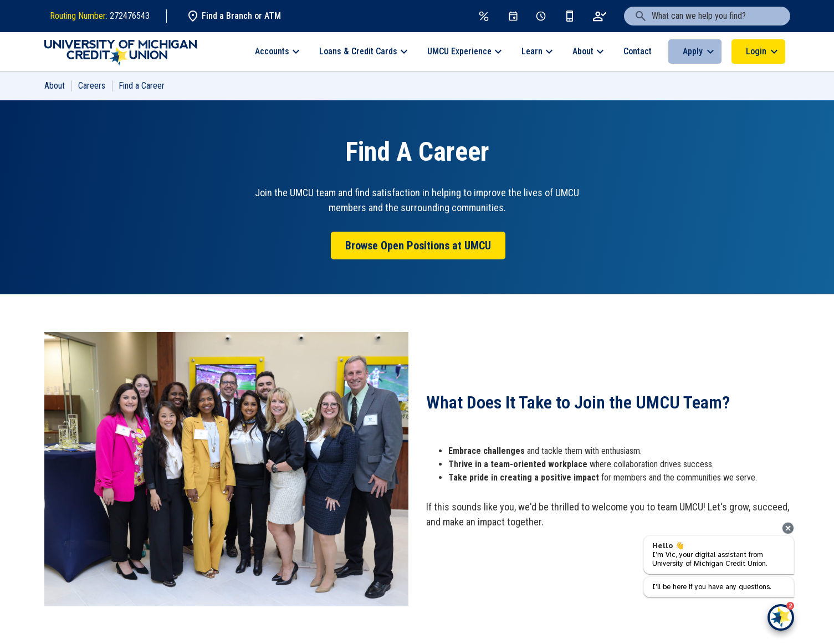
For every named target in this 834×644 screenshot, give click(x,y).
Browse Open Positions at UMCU (418, 245)
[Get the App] (569, 16)
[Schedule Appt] (541, 16)
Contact (637, 51)
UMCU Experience (459, 51)
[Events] (513, 16)
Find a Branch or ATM (233, 16)
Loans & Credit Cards (358, 51)
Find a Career (142, 85)
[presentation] (788, 528)
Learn (532, 51)
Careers (91, 85)
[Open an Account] (599, 16)
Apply (693, 51)
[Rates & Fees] (484, 16)
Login (756, 51)
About (582, 51)
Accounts (272, 51)
